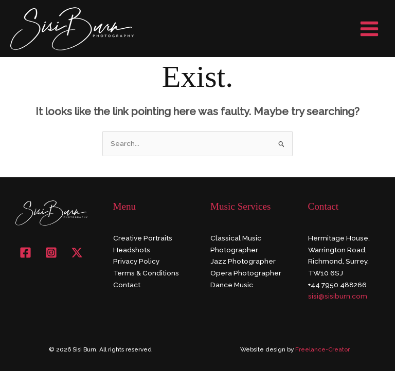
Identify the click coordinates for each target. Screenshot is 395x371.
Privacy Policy (136, 261)
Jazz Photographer (243, 261)
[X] (77, 252)
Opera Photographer (245, 273)
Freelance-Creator (322, 349)
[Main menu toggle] (369, 28)
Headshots (131, 250)
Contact (126, 285)
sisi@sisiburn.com (337, 296)
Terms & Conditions (146, 273)
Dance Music (231, 285)
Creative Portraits (142, 238)
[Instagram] (51, 252)
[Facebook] (25, 252)
